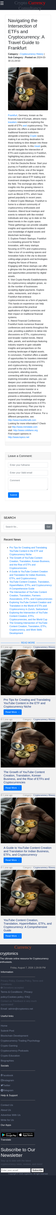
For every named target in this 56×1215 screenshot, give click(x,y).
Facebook (7, 1075)
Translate (6, 1139)
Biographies (7, 1060)
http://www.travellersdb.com (22, 420)
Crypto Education (10, 1055)
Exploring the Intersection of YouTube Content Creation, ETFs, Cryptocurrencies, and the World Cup (28, 616)
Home (4, 1025)
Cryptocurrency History (32, 54)
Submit (13, 495)
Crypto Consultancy (28, 947)
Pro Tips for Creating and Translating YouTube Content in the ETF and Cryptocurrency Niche (28, 551)
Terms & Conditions (12, 991)
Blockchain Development (14, 1035)
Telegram (7, 1090)
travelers (12, 122)
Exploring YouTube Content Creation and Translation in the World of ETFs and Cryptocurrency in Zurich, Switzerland (30, 605)
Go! (48, 527)
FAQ (27, 996)
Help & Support (9, 1095)
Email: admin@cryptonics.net (17, 1008)
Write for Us (7, 1120)
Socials (5, 1065)
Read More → (12, 712)
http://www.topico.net (18, 437)
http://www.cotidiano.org (25, 430)
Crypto (33, 136)
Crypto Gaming (9, 1045)
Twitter (5, 1085)
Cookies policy (16, 996)
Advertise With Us (11, 1115)
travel (37, 146)
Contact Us (7, 1105)
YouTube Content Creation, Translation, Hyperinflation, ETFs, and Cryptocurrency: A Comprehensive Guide (30, 585)
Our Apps (6, 1125)
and (25, 125)
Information (7, 971)
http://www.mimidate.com (24, 427)
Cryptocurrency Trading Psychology (20, 1040)
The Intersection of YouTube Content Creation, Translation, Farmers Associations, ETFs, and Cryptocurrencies (30, 595)
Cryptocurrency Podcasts (15, 1050)
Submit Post (7, 1030)
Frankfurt (12, 115)
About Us (6, 1110)
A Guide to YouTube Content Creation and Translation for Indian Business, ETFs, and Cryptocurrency (28, 575)
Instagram (7, 1080)
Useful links (7, 1016)
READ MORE (28, 643)
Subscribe (37, 1170)
